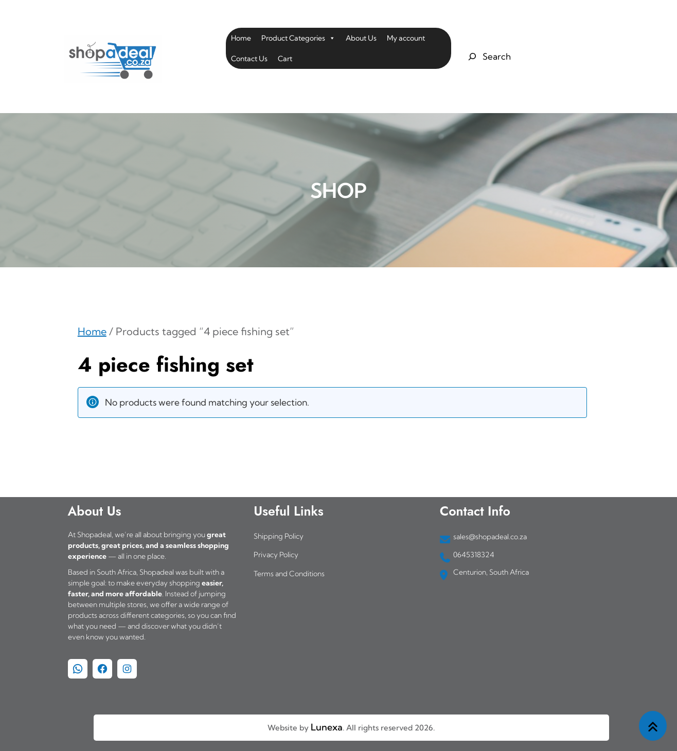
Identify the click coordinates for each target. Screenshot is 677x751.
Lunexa (327, 727)
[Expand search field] (488, 56)
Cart (285, 58)
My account (406, 38)
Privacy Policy (276, 554)
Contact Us (249, 58)
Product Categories (298, 38)
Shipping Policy (279, 536)
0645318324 (473, 554)
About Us (361, 38)
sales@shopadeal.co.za (490, 536)
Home (241, 38)
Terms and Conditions (289, 573)
